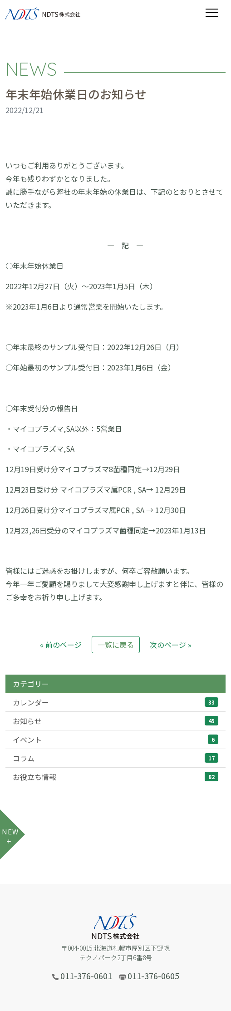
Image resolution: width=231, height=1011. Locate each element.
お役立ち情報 (115, 776)
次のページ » (171, 644)
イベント (115, 739)
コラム (115, 758)
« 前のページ (61, 644)
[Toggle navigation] (216, 13)
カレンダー (115, 702)
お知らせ (115, 720)
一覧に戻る (116, 644)
